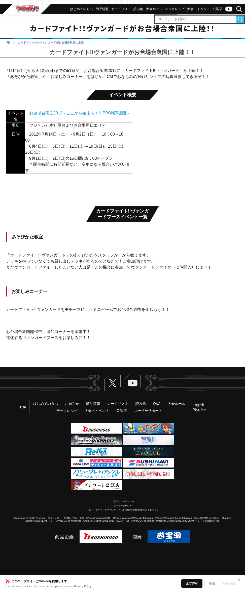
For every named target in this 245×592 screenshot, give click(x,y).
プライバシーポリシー (122, 501)
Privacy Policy (82, 586)
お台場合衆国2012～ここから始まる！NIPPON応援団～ (79, 113)
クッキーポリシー (123, 505)
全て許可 (192, 583)
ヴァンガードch (229, 9)
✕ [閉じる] (238, 580)
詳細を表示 (229, 583)
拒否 (212, 583)
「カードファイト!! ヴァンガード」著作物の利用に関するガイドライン (122, 510)
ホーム (8, 42)
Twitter (112, 383)
